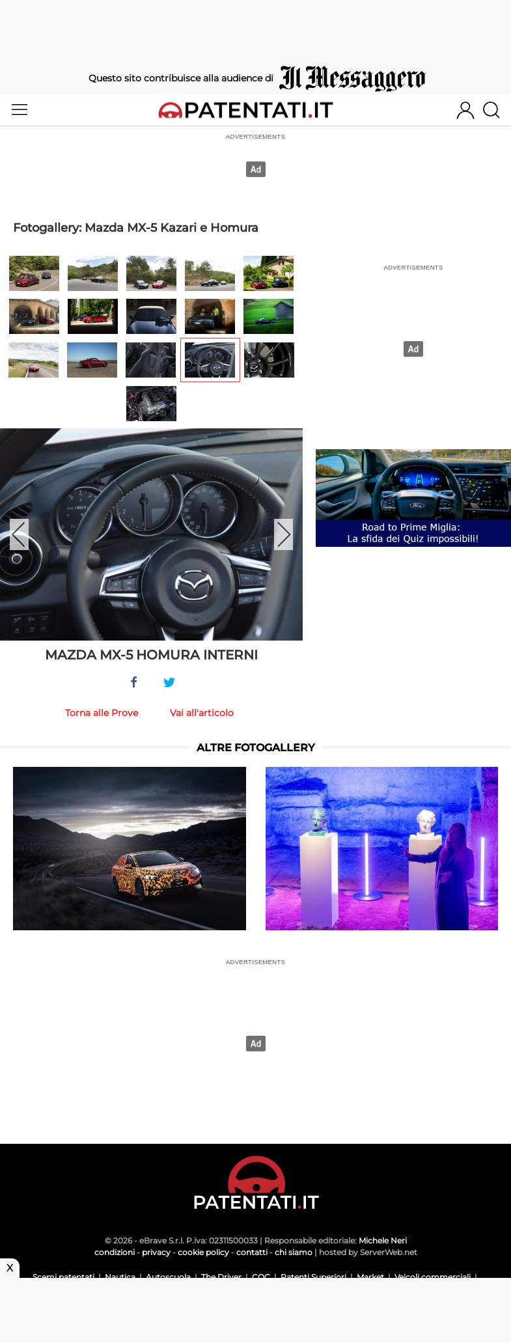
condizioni (114, 1252)
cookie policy (203, 1252)
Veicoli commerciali (432, 1277)
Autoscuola (168, 1277)
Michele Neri (383, 1240)
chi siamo (293, 1252)
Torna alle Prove (101, 713)
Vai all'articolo (202, 713)
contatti (252, 1252)
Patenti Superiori (313, 1277)
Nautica (120, 1277)
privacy (156, 1252)
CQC (261, 1277)
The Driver (221, 1277)
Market (370, 1277)
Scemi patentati (63, 1277)
